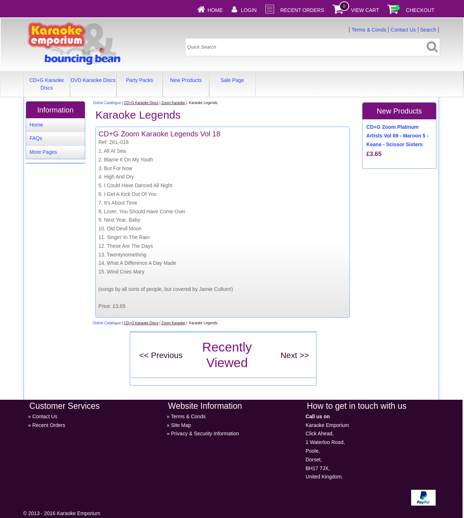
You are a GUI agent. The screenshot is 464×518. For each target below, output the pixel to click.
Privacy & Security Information (205, 433)
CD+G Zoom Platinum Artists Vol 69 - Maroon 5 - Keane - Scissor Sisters (397, 135)
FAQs (35, 138)
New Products (186, 80)
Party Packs (139, 80)
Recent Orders (302, 10)
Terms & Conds (369, 30)
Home (215, 10)
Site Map (181, 425)
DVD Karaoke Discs (93, 80)
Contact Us (403, 30)
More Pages (43, 152)
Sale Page (232, 80)
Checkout (420, 10)
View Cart (365, 10)
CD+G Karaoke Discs (46, 84)
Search (428, 30)
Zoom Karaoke (173, 103)
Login (249, 10)
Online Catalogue (107, 103)
